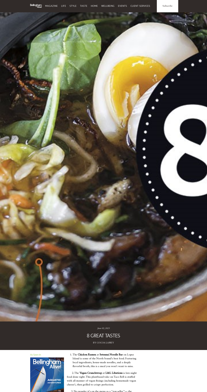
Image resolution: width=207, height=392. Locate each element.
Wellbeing (108, 5)
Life (63, 5)
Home (94, 5)
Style (73, 5)
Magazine (51, 5)
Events (122, 5)
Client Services (140, 5)
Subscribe (167, 6)
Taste (83, 5)
